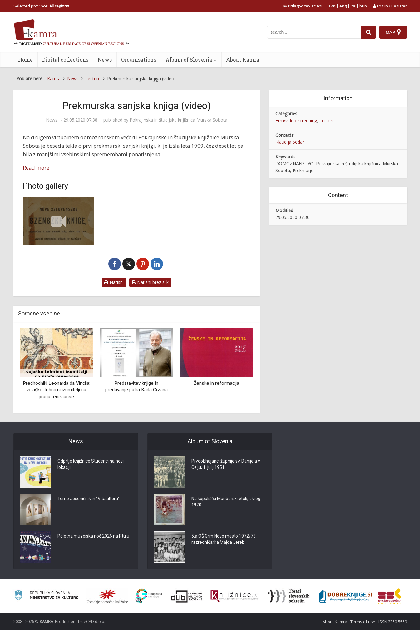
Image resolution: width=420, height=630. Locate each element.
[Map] (393, 32)
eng (343, 6)
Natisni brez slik (150, 282)
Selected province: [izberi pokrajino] (41, 6)
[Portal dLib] (187, 596)
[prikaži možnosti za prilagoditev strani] (302, 6)
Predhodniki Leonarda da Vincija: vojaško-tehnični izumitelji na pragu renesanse (56, 389)
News (105, 59)
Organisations (138, 59)
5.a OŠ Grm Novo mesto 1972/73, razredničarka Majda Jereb (224, 539)
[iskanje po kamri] (314, 32)
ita (353, 6)
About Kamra (242, 59)
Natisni (114, 282)
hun (363, 6)
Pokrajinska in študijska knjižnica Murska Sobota (178, 120)
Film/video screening (296, 120)
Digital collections (65, 59)
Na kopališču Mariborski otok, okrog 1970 (225, 501)
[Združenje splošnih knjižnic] (389, 596)
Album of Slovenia (189, 59)
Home (25, 59)
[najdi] (368, 32)
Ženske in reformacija (216, 383)
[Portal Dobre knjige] (345, 596)
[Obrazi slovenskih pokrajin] (289, 596)
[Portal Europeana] (148, 596)
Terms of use (362, 621)
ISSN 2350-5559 (392, 621)
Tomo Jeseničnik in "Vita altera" (88, 498)
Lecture (327, 120)
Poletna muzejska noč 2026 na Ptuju (93, 535)
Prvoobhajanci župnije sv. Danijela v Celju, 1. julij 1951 (225, 464)
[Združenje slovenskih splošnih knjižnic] (234, 596)
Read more (36, 167)
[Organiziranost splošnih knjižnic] (107, 596)
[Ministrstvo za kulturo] (46, 596)
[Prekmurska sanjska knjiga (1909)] (59, 221)
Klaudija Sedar (289, 142)
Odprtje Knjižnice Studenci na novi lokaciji (90, 464)
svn (332, 6)
